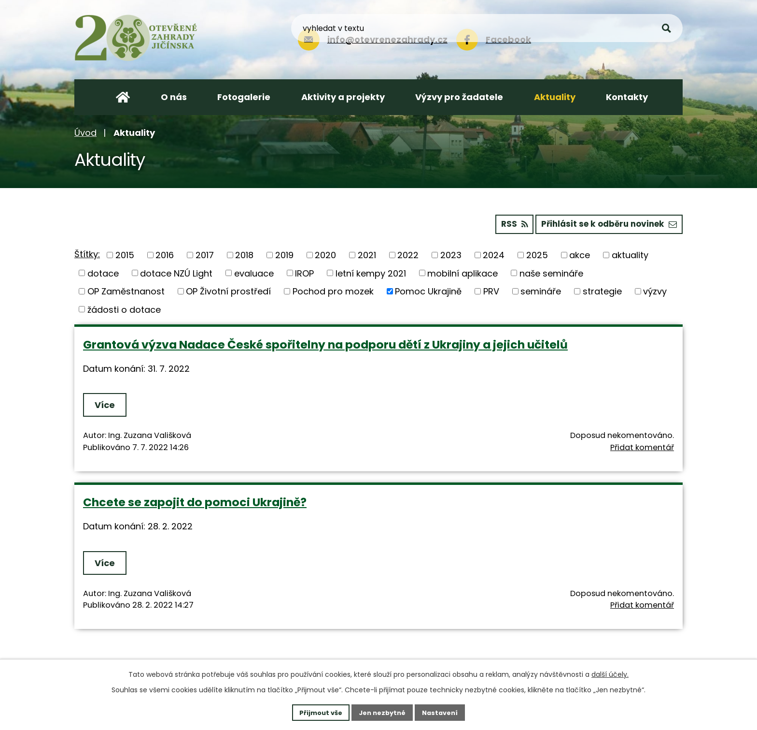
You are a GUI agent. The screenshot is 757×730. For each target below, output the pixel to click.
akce (579, 254)
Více (107, 404)
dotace (103, 272)
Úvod (85, 133)
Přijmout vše (316, 711)
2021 (367, 254)
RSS (502, 223)
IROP (304, 272)
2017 (205, 254)
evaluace (254, 272)
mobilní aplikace (462, 272)
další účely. (610, 673)
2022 (408, 254)
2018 (244, 254)
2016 (164, 254)
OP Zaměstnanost (126, 290)
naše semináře (551, 272)
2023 (451, 254)
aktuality (630, 254)
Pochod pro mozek (333, 290)
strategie (602, 290)
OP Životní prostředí (228, 290)
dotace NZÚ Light (176, 272)
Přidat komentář (642, 446)
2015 (124, 254)
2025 (537, 254)
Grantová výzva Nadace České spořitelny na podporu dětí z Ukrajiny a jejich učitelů (325, 343)
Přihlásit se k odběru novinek (604, 223)
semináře (540, 290)
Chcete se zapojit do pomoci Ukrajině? (195, 501)
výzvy (655, 290)
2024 (494, 254)
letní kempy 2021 (371, 272)
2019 (284, 254)
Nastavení (444, 711)
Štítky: (87, 253)
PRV (491, 290)
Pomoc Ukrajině (428, 290)
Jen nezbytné (382, 711)
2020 (325, 254)
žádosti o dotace (124, 308)
